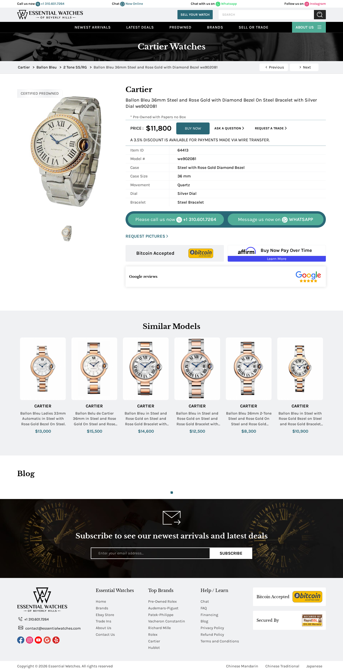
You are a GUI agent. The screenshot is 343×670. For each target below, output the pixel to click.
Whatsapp (226, 4)
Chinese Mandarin (242, 664)
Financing (209, 614)
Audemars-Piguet (163, 608)
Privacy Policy (212, 627)
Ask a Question (229, 128)
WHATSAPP (275, 220)
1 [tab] (172, 492)
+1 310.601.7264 (49, 4)
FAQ (204, 608)
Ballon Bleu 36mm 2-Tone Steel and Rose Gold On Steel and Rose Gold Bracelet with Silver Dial (249, 419)
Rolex (152, 633)
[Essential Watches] (50, 14)
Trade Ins (103, 620)
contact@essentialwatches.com (49, 628)
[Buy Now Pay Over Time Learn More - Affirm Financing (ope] (277, 253)
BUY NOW (193, 128)
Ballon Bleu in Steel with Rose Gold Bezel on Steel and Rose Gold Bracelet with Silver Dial (300, 419)
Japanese (314, 664)
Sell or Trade (253, 27)
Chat (205, 601)
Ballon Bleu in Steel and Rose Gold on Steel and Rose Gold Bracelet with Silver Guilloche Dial (146, 419)
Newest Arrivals (93, 27)
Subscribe (230, 553)
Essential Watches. (64, 664)
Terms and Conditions (220, 640)
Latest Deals (140, 27)
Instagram (315, 4)
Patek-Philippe (160, 614)
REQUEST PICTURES (147, 236)
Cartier (42, 406)
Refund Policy (212, 633)
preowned (180, 27)
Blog (204, 620)
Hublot (154, 646)
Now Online (131, 4)
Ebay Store (105, 614)
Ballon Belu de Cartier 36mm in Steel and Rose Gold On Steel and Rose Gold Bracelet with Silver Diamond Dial (94, 419)
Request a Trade (271, 128)
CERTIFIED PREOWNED (40, 93)
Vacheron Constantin (166, 620)
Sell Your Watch (195, 15)
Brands (215, 27)
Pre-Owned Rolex (162, 601)
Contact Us (105, 633)
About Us (309, 26)
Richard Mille (159, 627)
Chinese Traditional (282, 664)
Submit (320, 14)
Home (101, 601)
